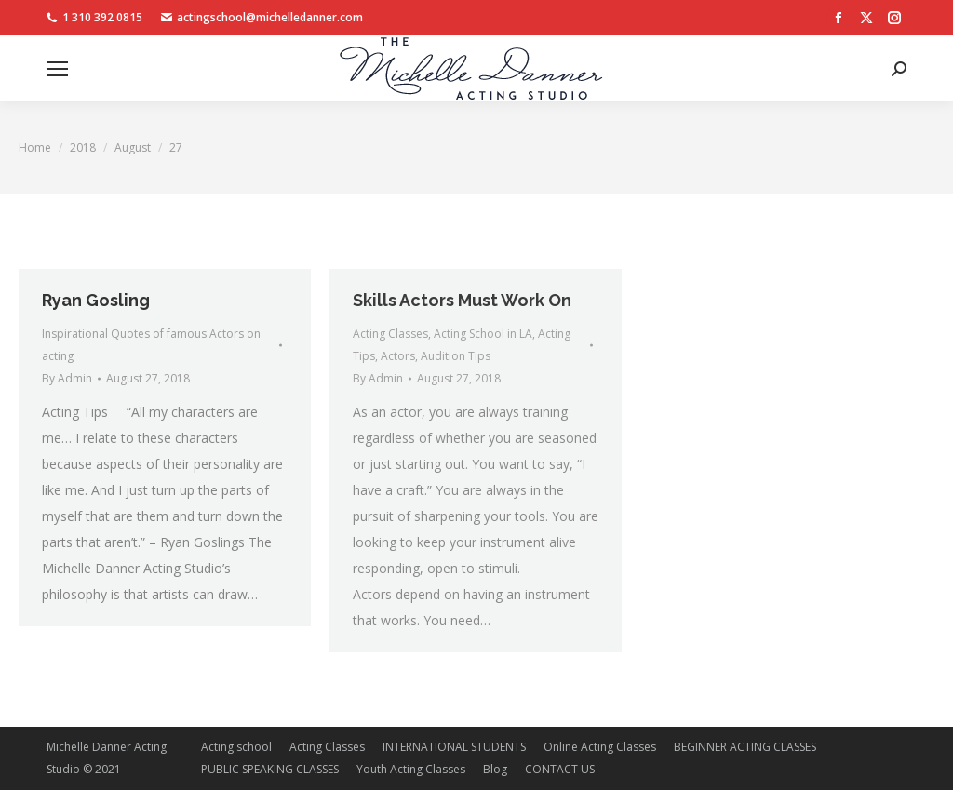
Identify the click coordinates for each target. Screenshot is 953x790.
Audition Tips (455, 356)
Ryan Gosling (96, 300)
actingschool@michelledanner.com (262, 17)
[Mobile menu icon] (58, 69)
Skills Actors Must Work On (462, 300)
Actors (398, 356)
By (67, 378)
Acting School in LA (483, 333)
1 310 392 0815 (94, 17)
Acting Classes (390, 333)
